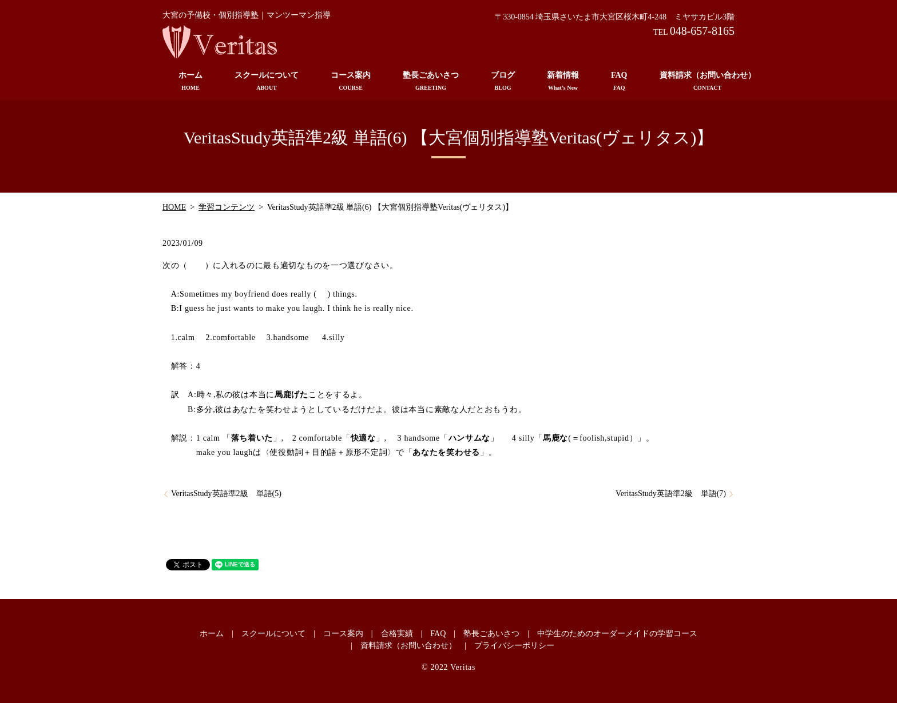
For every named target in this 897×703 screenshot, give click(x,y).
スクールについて (267, 81)
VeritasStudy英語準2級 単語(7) (671, 493)
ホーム (190, 81)
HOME (174, 207)
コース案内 (351, 81)
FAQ (619, 81)
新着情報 (563, 81)
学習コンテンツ (227, 207)
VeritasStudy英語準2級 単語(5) (226, 493)
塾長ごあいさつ (431, 81)
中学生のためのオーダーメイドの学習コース (617, 633)
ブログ (503, 81)
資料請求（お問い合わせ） (708, 81)
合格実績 (397, 633)
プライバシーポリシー (514, 645)
